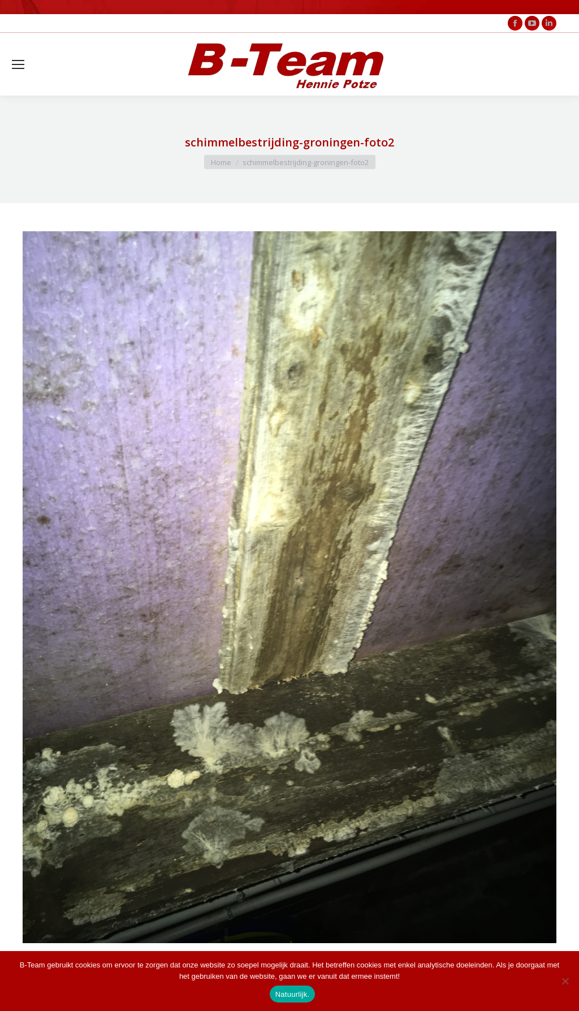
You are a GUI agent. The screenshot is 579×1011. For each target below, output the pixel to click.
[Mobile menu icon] (18, 64)
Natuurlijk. (292, 994)
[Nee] (565, 981)
